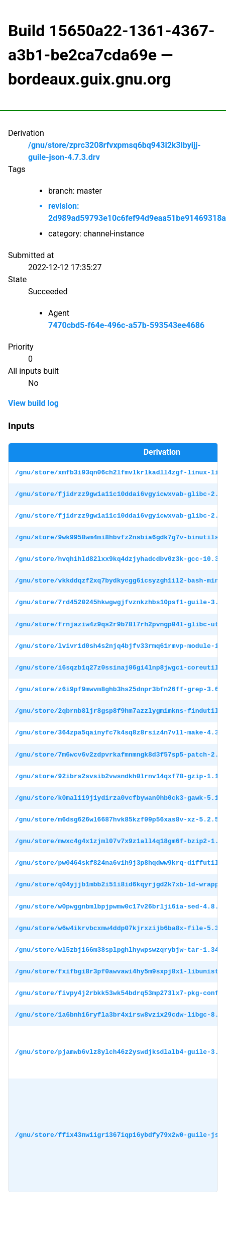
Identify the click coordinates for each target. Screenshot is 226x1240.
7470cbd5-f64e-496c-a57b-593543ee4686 (126, 325)
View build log (33, 403)
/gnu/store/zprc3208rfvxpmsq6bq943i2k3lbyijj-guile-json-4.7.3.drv (114, 151)
